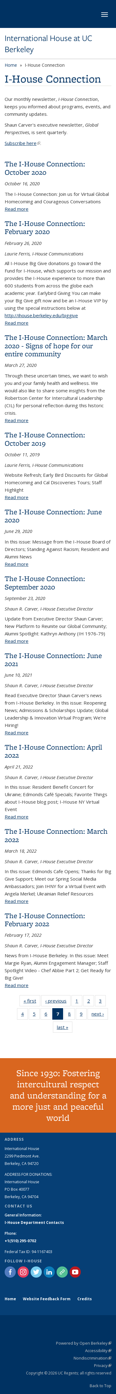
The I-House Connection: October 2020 (45, 168)
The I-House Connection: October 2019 (45, 439)
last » (64, 1028)
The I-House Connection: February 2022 (45, 919)
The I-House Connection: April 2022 (53, 751)
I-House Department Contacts (34, 1222)
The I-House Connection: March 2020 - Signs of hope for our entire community (56, 345)
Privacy (102, 1365)
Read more (16, 209)
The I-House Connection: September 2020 (45, 582)
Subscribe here (22, 143)
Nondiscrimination (92, 1358)
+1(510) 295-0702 (20, 1240)
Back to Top (100, 1385)
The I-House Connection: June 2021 (53, 659)
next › (100, 1015)
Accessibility (98, 1350)
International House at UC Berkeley (48, 44)
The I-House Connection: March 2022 (56, 835)
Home (11, 65)
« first (32, 1002)
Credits (84, 1299)
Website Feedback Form (47, 1299)
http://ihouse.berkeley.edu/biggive (41, 315)
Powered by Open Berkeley (83, 1343)
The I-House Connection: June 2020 (53, 516)
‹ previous (58, 1002)
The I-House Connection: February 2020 (45, 227)
